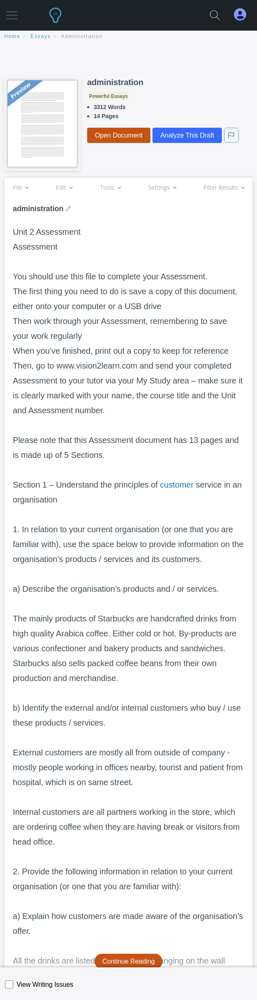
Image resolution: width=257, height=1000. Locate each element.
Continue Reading (128, 961)
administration (82, 36)
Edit (64, 187)
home (12, 36)
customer (176, 484)
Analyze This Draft (187, 135)
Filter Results (224, 187)
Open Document (119, 135)
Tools (110, 187)
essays (41, 36)
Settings (162, 187)
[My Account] (243, 14)
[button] (11, 11)
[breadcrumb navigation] (128, 37)
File (20, 187)
